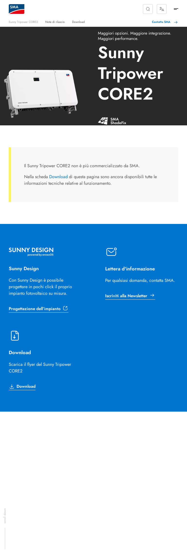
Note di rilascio (55, 22)
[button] (148, 9)
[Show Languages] (162, 9)
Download (78, 22)
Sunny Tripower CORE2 (23, 22)
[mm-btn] (176, 9)
